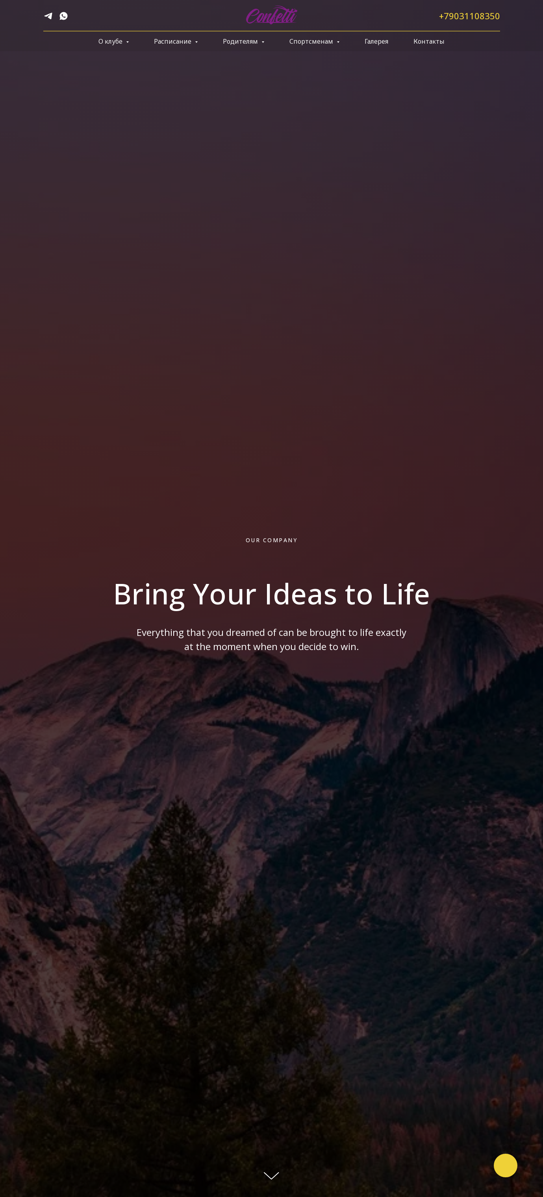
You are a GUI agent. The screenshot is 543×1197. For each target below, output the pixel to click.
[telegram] (48, 18)
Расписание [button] (173, 41)
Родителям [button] (241, 41)
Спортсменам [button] (312, 41)
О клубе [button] (111, 41)
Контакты (429, 41)
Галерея (376, 41)
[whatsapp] (64, 18)
